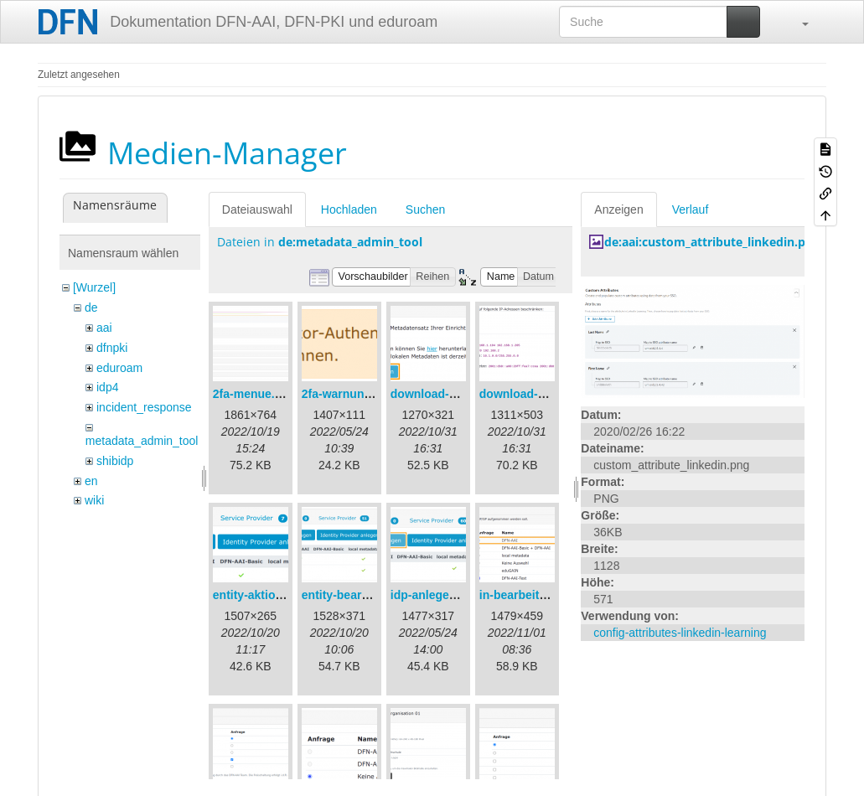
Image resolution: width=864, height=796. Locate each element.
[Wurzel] (94, 287)
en (91, 481)
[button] (797, 22)
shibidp (114, 461)
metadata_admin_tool (142, 440)
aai (104, 327)
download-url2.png (531, 394)
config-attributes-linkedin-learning (679, 632)
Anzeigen (618, 209)
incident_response (144, 407)
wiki (94, 500)
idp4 (107, 387)
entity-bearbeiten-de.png (370, 595)
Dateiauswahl (257, 209)
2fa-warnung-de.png (358, 394)
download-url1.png (443, 394)
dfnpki (111, 347)
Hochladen (349, 209)
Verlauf (690, 209)
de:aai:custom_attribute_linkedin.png (712, 242)
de (91, 307)
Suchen (425, 209)
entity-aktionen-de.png (276, 595)
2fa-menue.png (255, 394)
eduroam (119, 368)
